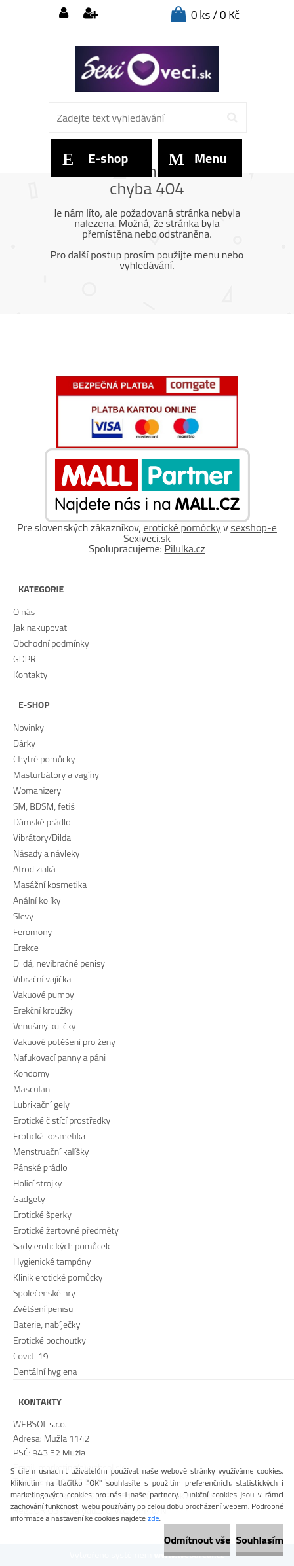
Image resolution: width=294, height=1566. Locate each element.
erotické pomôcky (181, 527)
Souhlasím (260, 1540)
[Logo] (147, 68)
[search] (231, 117)
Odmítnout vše (197, 1540)
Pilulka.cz (185, 548)
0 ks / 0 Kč (215, 15)
